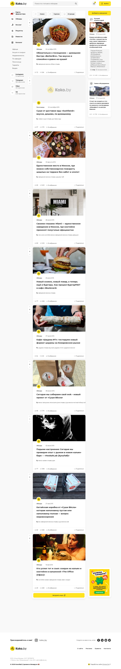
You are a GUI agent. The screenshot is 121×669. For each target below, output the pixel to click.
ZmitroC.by (106, 664)
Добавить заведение (97, 13)
